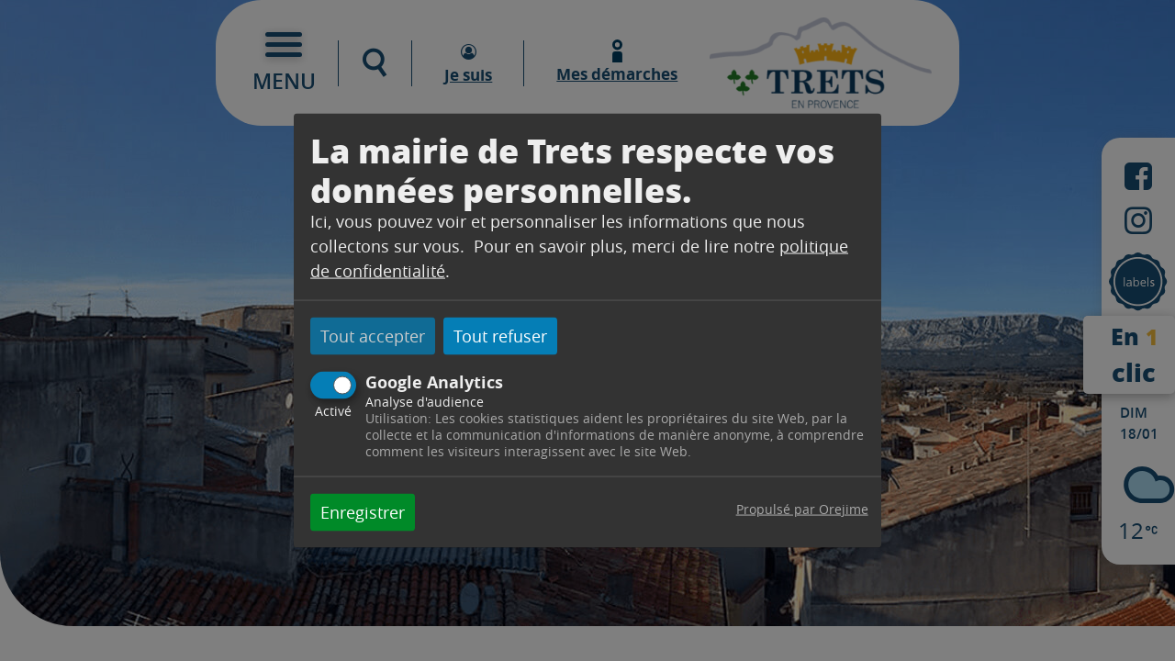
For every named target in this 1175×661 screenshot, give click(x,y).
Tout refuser (500, 336)
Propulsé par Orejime (802, 508)
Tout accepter (372, 336)
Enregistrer (362, 511)
